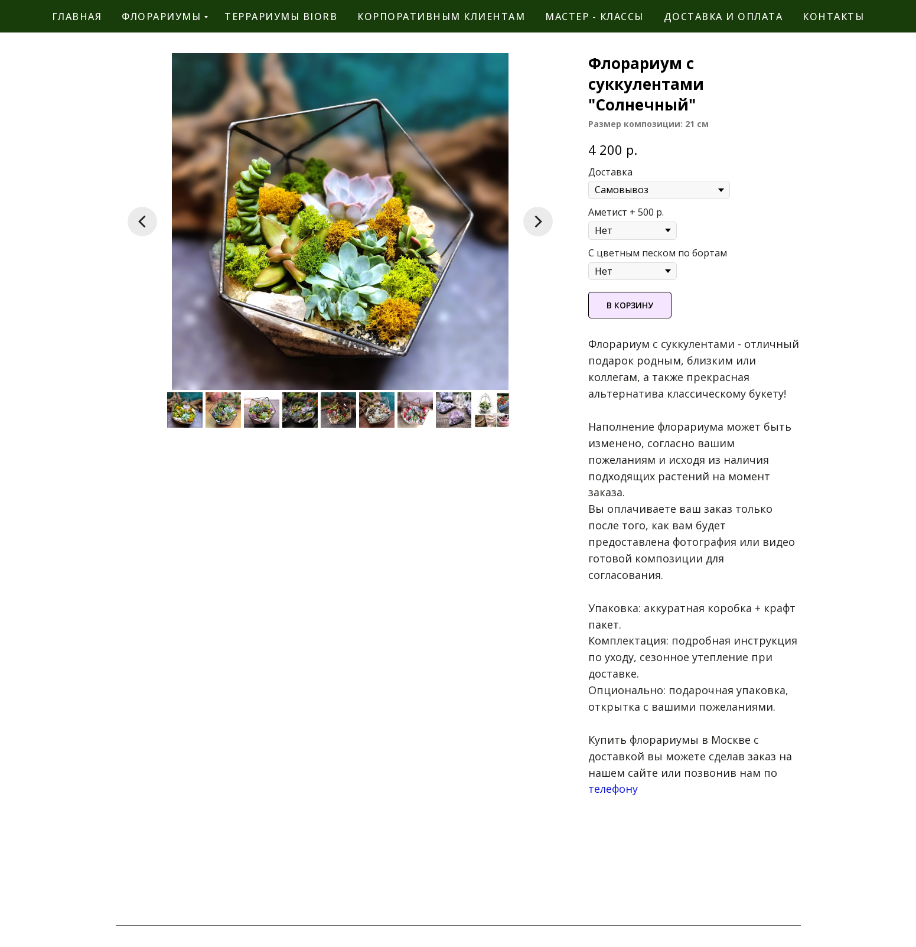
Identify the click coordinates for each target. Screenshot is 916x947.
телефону (613, 789)
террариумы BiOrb (280, 16)
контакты (833, 16)
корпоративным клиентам (441, 16)
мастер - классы (594, 16)
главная (77, 16)
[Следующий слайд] (538, 221)
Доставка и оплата (723, 16)
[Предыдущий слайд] (142, 221)
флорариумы (161, 16)
